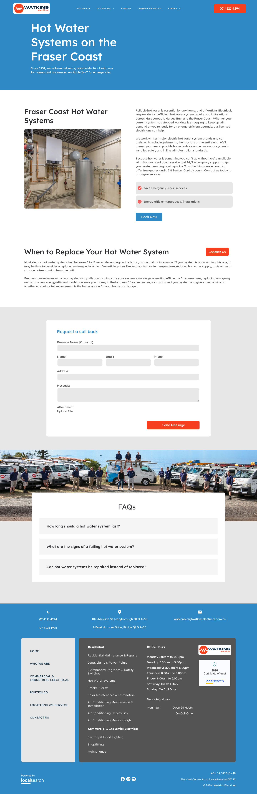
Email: (109, 356)
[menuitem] (83, 8)
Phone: (158, 356)
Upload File (65, 411)
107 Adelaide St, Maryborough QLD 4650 (119, 619)
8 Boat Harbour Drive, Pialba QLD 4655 (119, 627)
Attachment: (65, 407)
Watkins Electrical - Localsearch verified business (214, 673)
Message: (63, 385)
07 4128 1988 (48, 628)
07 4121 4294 (48, 619)
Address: (63, 371)
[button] (128, 526)
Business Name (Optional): (75, 342)
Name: (61, 356)
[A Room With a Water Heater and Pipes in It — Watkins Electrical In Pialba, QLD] (72, 169)
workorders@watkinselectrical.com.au (200, 619)
